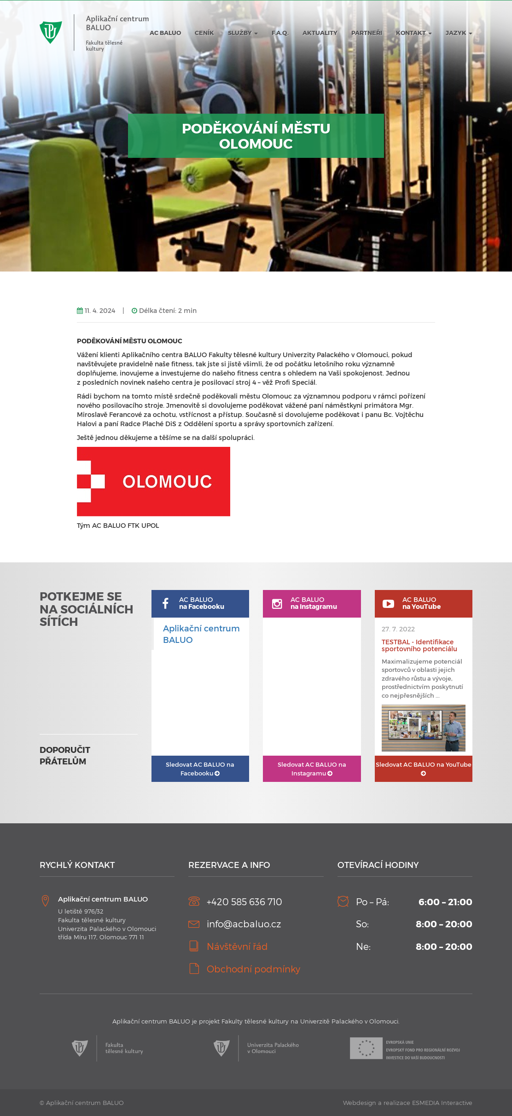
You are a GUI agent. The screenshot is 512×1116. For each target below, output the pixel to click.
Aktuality (320, 32)
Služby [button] (243, 32)
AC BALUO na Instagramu (312, 769)
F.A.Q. (280, 32)
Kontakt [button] (414, 32)
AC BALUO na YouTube (423, 768)
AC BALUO (165, 32)
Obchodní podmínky (253, 968)
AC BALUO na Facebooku (200, 769)
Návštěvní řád (237, 946)
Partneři (366, 32)
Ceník (204, 32)
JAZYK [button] (459, 32)
